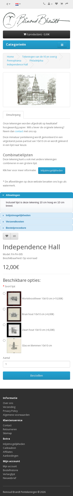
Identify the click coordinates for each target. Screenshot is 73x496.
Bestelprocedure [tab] (14, 227)
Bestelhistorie (10, 470)
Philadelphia (36, 60)
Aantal (6, 358)
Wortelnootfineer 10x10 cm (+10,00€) (35, 298)
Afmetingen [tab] (11, 195)
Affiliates (7, 452)
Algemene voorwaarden (16, 414)
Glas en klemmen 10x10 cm (29, 345)
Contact (7, 425)
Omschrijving (13, 115)
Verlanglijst (9, 474)
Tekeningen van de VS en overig (39, 56)
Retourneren (10, 429)
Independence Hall (17, 64)
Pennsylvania (14, 60)
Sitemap (7, 433)
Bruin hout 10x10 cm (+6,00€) (30, 314)
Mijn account (10, 466)
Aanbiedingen (10, 455)
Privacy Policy (10, 411)
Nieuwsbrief (9, 478)
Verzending (9, 407)
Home (10, 56)
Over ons (8, 403)
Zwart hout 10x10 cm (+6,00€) (31, 330)
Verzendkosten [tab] (13, 221)
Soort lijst (10, 286)
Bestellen (36, 375)
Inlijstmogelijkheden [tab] (16, 215)
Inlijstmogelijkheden (52, 170)
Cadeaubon (9, 448)
